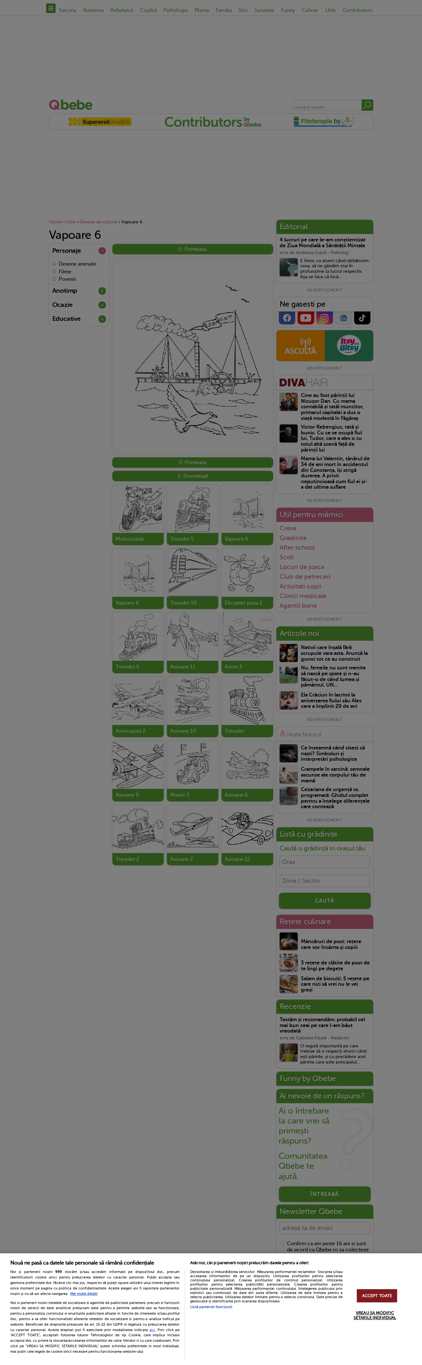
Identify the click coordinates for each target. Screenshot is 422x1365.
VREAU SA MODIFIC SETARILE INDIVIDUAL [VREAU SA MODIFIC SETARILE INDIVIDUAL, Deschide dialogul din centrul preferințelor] (375, 1315)
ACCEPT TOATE (377, 1295)
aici (152, 1330)
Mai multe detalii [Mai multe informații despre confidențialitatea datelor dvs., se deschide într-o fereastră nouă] (84, 1294)
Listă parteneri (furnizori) (211, 1307)
